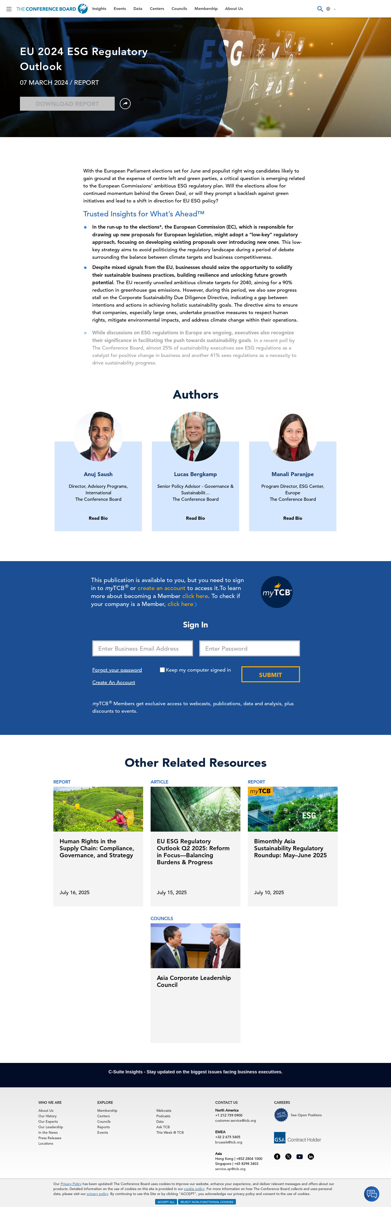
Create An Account (113, 682)
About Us (234, 8)
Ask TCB (163, 1127)
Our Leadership (50, 1127)
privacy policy (97, 1194)
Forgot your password (117, 670)
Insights (99, 8)
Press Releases (49, 1138)
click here (195, 596)
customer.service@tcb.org (235, 1120)
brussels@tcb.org (228, 1142)
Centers (157, 8)
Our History (47, 1116)
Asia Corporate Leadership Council (194, 981)
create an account (162, 588)
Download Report (67, 103)
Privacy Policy (71, 1184)
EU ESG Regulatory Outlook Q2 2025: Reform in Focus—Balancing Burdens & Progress (193, 852)
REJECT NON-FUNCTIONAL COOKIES (207, 1202)
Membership (206, 8)
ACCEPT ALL (166, 1202)
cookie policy (194, 1189)
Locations (45, 1143)
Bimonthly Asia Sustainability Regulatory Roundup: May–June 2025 (290, 848)
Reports (103, 1127)
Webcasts (163, 1110)
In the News (48, 1132)
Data (137, 8)
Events (120, 8)
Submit (270, 675)
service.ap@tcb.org (230, 1169)
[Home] (52, 9)
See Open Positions (306, 1115)
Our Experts (48, 1121)
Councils (179, 8)
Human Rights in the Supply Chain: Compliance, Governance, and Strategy (97, 848)
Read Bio (98, 518)
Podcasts (163, 1116)
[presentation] (340, 837)
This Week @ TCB (170, 1132)
